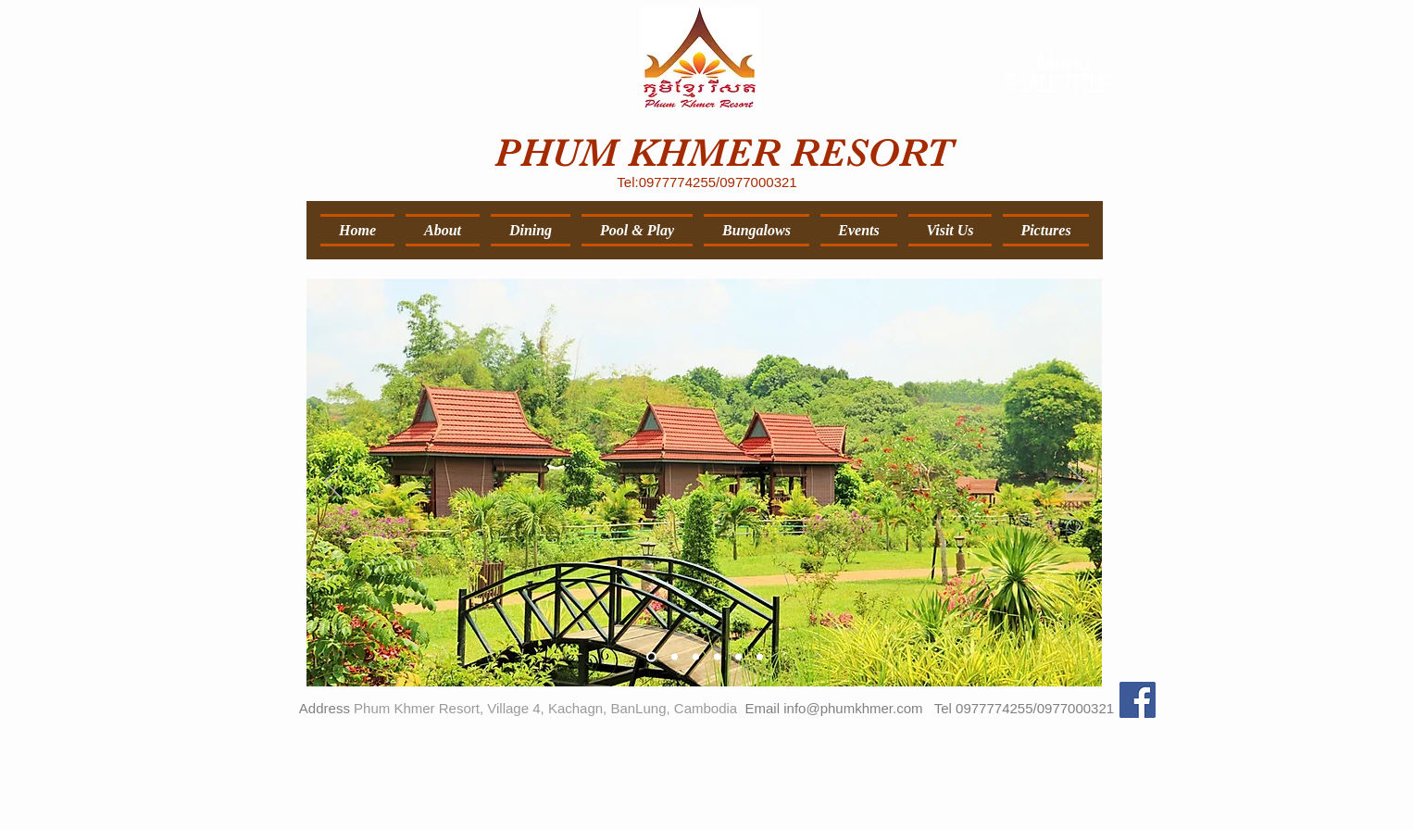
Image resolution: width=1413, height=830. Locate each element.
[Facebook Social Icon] (1137, 700)
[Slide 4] (717, 656)
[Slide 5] (738, 656)
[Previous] (332, 482)
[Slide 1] (651, 656)
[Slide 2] (674, 656)
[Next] (1076, 482)
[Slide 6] (760, 656)
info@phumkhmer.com (852, 708)
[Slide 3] (696, 656)
